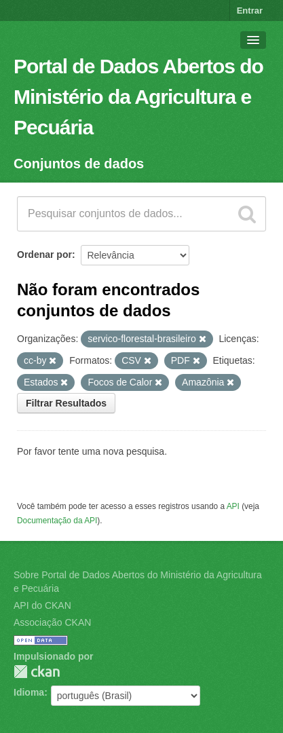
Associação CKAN (52, 622)
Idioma (29, 692)
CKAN (37, 671)
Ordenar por (44, 254)
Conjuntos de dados (79, 163)
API (233, 506)
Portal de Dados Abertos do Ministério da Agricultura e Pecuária (138, 96)
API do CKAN (42, 605)
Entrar (250, 10)
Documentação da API (57, 520)
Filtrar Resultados (66, 403)
